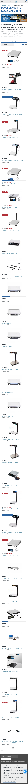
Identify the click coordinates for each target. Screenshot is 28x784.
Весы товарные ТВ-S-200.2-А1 (10, 207)
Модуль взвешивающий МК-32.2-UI (12, 648)
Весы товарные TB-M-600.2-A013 (11, 230)
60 (15, 748)
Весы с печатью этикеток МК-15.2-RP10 (13, 114)
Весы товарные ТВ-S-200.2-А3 (10, 718)
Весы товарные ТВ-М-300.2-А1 (10, 66)
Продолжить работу (9, 781)
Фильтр (14, 41)
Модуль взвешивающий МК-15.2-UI (12, 578)
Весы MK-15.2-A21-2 (7, 300)
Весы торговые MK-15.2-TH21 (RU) (11, 694)
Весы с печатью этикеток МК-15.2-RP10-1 (13, 532)
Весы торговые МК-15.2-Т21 (10, 485)
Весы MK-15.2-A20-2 (7, 416)
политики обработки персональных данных (16, 762)
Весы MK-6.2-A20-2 (7, 323)
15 (10, 748)
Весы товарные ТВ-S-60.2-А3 (10, 509)
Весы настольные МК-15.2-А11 (10, 253)
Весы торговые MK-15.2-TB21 (10, 462)
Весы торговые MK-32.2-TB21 (10, 369)
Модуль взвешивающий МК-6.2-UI (11, 625)
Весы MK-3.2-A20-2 (7, 346)
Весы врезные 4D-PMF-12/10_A (10, 671)
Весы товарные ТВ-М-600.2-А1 (10, 184)
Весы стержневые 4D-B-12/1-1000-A (12, 276)
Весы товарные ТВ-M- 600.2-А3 (10, 137)
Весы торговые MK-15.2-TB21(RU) (11, 439)
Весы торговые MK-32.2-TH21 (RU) (11, 601)
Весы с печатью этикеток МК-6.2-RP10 (13, 160)
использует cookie (12, 765)
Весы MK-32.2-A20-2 (7, 393)
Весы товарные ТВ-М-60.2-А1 (10, 555)
